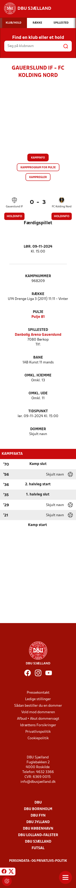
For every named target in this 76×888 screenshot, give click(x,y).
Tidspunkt (38, 411)
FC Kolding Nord (62, 206)
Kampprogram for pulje (38, 167)
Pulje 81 (38, 317)
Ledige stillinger (38, 699)
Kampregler (38, 177)
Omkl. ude (38, 393)
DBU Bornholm (38, 809)
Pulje (38, 312)
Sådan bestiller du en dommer (38, 706)
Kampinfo (38, 157)
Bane (38, 357)
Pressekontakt (38, 692)
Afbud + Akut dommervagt (38, 719)
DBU (38, 802)
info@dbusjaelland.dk (38, 782)
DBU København (38, 828)
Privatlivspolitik (38, 732)
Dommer (38, 429)
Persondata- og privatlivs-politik (38, 861)
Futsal (38, 848)
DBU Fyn (38, 815)
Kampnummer (38, 276)
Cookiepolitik (38, 738)
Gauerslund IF (14, 206)
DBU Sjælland (38, 841)
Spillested (38, 330)
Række (38, 294)
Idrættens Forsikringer (38, 725)
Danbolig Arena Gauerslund (38, 335)
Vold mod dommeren (38, 712)
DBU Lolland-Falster (38, 835)
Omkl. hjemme (38, 375)
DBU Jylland (38, 822)
